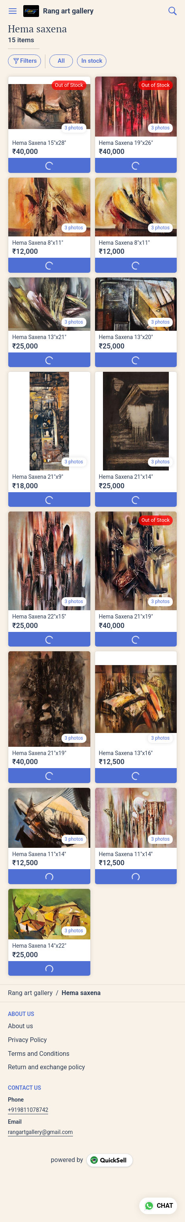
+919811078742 (28, 1110)
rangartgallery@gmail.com (40, 1132)
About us (20, 1026)
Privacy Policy (27, 1040)
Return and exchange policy (46, 1067)
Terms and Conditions (38, 1053)
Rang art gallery (68, 11)
